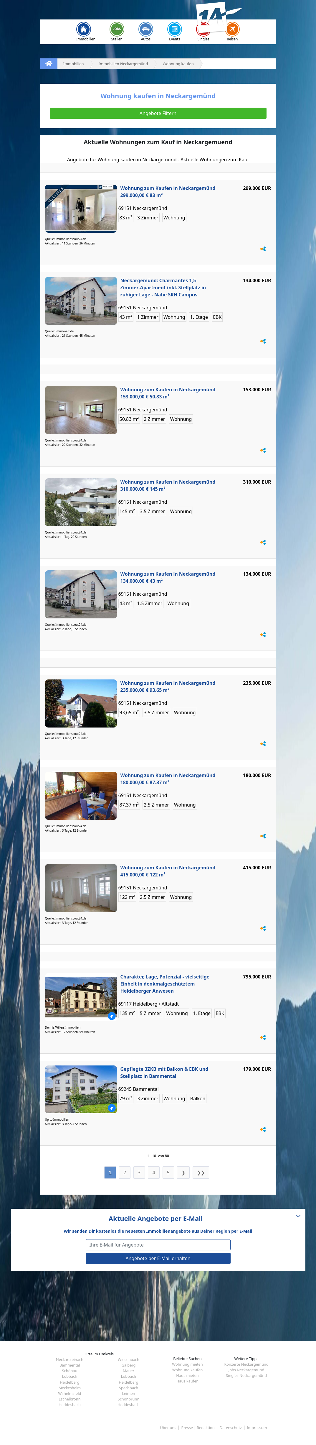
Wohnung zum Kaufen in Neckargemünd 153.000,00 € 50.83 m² (168, 393)
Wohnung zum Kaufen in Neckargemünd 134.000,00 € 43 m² (168, 577)
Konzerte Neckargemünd (246, 1364)
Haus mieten (187, 1375)
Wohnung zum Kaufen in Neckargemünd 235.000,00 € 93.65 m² (168, 686)
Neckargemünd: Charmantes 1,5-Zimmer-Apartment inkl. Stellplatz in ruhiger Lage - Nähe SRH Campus (163, 287)
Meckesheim (70, 1387)
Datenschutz (231, 1427)
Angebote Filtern (158, 113)
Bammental (69, 1365)
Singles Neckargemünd (246, 1375)
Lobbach (69, 1376)
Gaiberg (129, 1365)
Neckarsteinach (69, 1359)
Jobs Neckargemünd (246, 1369)
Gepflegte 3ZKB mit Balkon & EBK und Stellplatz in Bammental (164, 1072)
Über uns (168, 1427)
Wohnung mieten (187, 1364)
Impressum (257, 1427)
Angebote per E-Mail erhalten (157, 1258)
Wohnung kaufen (187, 1369)
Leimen (128, 1393)
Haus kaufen (187, 1381)
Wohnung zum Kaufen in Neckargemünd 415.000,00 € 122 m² (168, 871)
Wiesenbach (128, 1359)
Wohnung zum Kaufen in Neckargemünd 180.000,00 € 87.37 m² (168, 779)
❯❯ (201, 1172)
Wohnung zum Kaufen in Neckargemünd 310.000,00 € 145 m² (168, 485)
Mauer (128, 1370)
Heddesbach (70, 1404)
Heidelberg (70, 1382)
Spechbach (128, 1387)
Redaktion (206, 1427)
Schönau (69, 1370)
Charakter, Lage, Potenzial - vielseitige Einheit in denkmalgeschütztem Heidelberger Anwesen (165, 983)
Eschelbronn (69, 1399)
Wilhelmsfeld (69, 1393)
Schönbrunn (129, 1399)
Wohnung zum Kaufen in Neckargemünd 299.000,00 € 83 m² (168, 191)
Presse (187, 1427)
